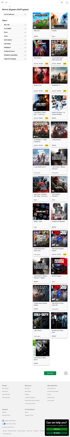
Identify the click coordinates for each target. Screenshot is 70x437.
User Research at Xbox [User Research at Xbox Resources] (30, 403)
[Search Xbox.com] (6, 2)
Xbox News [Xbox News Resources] (27, 388)
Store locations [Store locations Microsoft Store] (50, 400)
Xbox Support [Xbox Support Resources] (28, 391)
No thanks (57, 433)
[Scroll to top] (66, 373)
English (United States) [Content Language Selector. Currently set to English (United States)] (10, 420)
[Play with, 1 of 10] (15, 24)
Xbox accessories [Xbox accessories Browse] (6, 397)
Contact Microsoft (12, 430)
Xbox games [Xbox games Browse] (5, 391)
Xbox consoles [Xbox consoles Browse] (5, 388)
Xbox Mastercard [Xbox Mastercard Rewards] (6, 415)
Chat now (57, 429)
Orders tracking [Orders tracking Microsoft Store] (50, 397)
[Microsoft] (34, 1)
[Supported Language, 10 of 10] (15, 58)
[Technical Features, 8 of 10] (15, 51)
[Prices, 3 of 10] (15, 32)
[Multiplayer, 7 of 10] (15, 47)
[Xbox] (4, 6)
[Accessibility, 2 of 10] (15, 28)
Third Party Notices (44, 430)
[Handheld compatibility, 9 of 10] (15, 55)
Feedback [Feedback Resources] (27, 394)
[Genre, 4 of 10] (15, 36)
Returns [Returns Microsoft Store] (49, 394)
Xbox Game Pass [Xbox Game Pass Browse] (6, 394)
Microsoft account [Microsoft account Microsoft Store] (51, 388)
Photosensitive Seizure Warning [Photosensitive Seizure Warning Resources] (32, 400)
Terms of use (29, 430)
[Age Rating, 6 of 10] (15, 43)
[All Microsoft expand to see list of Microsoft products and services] (2, 2)
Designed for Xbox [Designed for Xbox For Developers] (29, 415)
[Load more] (50, 373)
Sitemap (5, 430)
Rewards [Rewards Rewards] (4, 412)
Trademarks (36, 430)
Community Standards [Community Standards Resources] (30, 397)
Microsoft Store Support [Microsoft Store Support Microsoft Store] (52, 391)
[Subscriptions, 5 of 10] (15, 39)
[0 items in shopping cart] (62, 2)
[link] (41, 25)
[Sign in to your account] (67, 2)
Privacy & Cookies (21, 430)
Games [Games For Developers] (26, 412)
